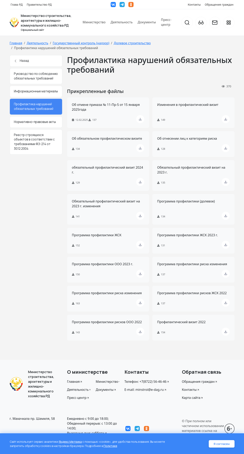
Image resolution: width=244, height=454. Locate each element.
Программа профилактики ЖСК (96, 235)
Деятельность (122, 22)
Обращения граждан (219, 4)
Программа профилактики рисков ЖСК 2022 (192, 293)
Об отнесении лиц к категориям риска (187, 138)
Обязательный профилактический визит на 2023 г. (191, 169)
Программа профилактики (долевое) (186, 201)
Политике (110, 446)
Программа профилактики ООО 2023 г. (102, 264)
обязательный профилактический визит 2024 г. (107, 169)
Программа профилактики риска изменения (192, 264)
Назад (21, 61)
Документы (147, 22)
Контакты (194, 4)
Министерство (94, 22)
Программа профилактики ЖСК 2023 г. (187, 235)
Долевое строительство (132, 43)
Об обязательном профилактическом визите (107, 138)
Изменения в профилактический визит (187, 104)
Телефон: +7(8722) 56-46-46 (147, 381)
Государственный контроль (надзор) (81, 43)
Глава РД (17, 4)
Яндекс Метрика (70, 442)
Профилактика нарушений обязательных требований (33, 106)
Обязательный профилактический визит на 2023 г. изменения (106, 203)
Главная (16, 43)
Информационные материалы (36, 91)
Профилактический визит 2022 (181, 322)
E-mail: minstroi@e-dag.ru (146, 389)
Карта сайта (193, 397)
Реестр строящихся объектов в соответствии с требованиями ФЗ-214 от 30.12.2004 (34, 142)
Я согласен (222, 444)
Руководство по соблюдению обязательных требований (36, 76)
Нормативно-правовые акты (35, 122)
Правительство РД (39, 4)
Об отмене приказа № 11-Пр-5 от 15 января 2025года (106, 107)
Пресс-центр (166, 22)
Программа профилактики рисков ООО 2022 (107, 322)
